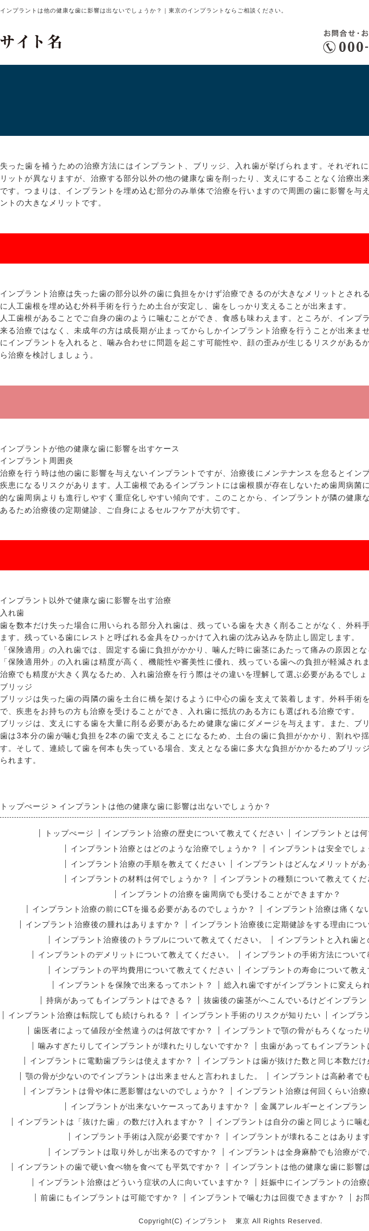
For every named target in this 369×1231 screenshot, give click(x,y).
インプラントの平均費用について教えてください (144, 970)
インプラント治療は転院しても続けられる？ (90, 1015)
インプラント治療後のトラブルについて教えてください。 (160, 940)
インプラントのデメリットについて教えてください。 (136, 955)
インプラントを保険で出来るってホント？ (135, 985)
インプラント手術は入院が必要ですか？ (147, 1137)
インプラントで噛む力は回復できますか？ (267, 1198)
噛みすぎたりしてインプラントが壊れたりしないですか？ (144, 1046)
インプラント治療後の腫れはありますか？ (103, 924)
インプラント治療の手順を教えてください (148, 864)
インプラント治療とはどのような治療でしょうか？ (164, 849)
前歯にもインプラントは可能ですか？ (109, 1198)
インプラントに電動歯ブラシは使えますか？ (111, 1061)
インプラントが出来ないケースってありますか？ (160, 1106)
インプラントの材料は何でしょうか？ (140, 879)
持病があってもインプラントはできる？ (119, 1000)
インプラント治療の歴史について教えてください (194, 833)
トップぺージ (69, 833)
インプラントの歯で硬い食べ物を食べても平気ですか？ (119, 1167)
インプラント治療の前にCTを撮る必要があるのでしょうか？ (144, 909)
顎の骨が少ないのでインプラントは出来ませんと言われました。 (143, 1076)
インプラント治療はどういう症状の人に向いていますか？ (144, 1182)
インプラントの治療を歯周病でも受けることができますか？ (231, 894)
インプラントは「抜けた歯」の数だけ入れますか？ (111, 1122)
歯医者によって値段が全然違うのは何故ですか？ (123, 1030)
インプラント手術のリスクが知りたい (251, 1015)
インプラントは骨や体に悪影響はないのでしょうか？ (128, 1091)
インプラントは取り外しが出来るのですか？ (136, 1152)
